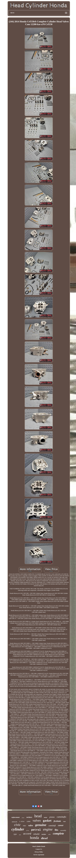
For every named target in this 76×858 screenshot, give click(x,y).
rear (64, 821)
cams (28, 821)
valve (30, 825)
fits (56, 830)
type (15, 834)
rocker (44, 834)
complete (58, 833)
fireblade (57, 821)
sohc (49, 834)
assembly (63, 830)
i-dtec (22, 821)
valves (37, 820)
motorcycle (14, 821)
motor (45, 817)
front (23, 817)
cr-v (27, 830)
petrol (36, 829)
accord (27, 833)
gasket (47, 820)
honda (34, 838)
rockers (29, 817)
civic (17, 825)
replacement (15, 817)
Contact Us (39, 849)
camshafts (61, 817)
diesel (44, 838)
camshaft (52, 825)
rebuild (36, 834)
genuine (40, 825)
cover (60, 825)
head (38, 816)
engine (48, 829)
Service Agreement (38, 854)
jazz (20, 834)
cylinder (17, 829)
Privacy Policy (39, 852)
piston (52, 817)
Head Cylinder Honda (38, 846)
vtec (24, 826)
